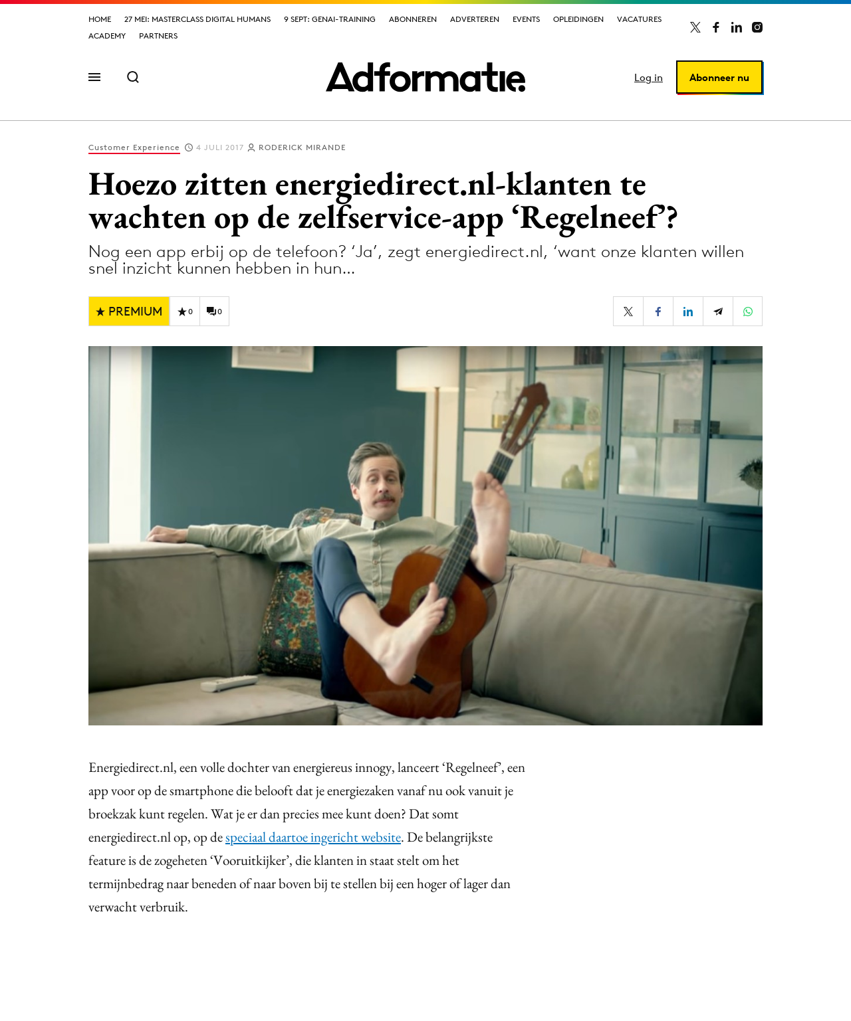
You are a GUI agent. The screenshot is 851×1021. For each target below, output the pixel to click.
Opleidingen (578, 19)
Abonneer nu (719, 77)
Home (99, 19)
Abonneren (413, 19)
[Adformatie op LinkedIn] (736, 27)
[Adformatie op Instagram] (757, 27)
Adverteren (474, 19)
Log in (648, 77)
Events (526, 19)
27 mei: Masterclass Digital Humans (197, 19)
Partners (158, 36)
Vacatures (639, 19)
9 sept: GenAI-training (330, 19)
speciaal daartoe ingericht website (313, 837)
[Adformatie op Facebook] (716, 27)
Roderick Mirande (302, 147)
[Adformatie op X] (695, 27)
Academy (107, 36)
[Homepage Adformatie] (425, 77)
